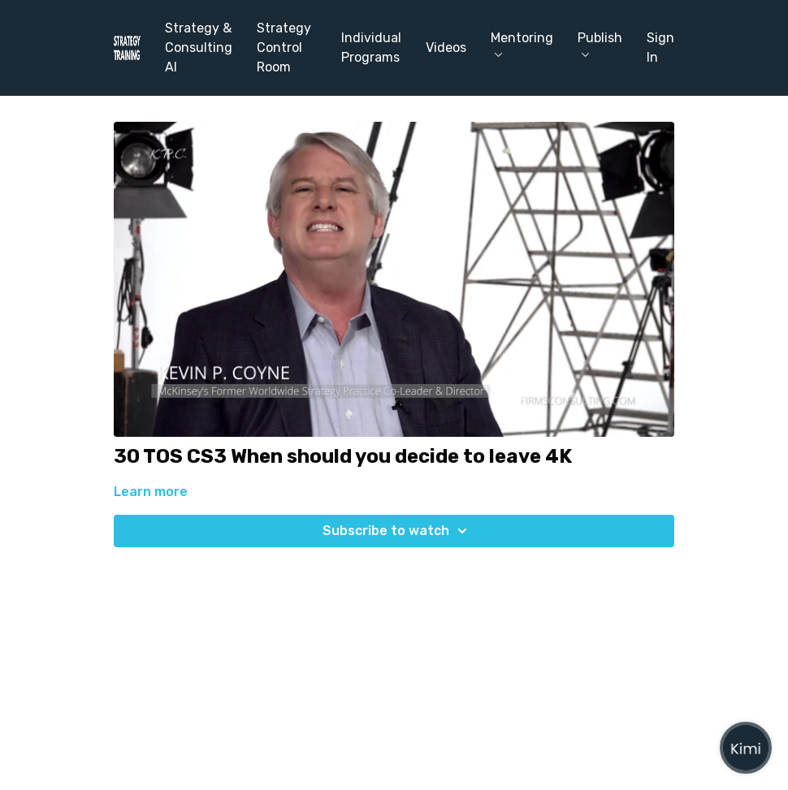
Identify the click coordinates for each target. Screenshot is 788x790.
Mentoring (522, 43)
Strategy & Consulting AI (198, 47)
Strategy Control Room (284, 47)
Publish (600, 43)
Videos (446, 47)
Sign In (660, 47)
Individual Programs (371, 47)
